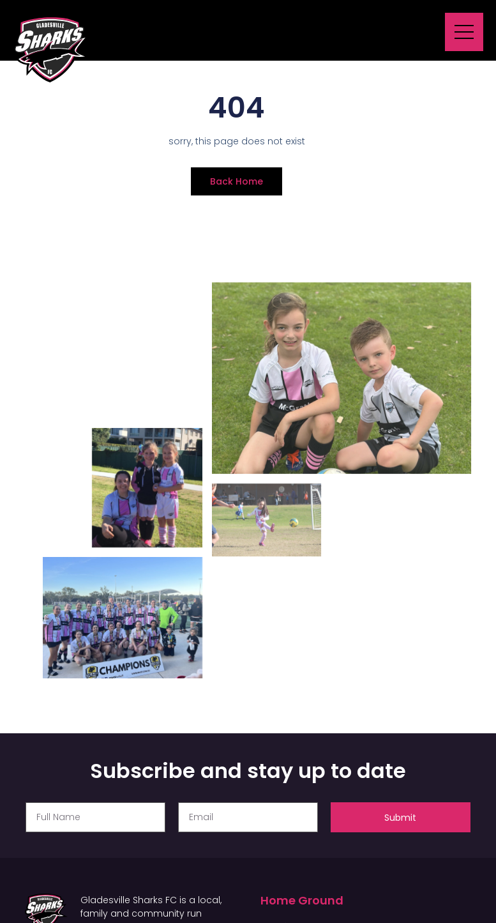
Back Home (236, 181)
